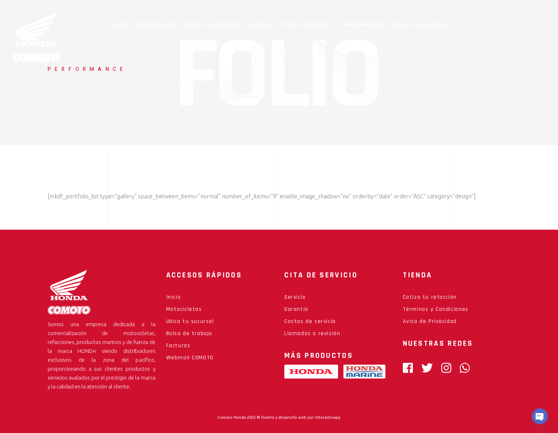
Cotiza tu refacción (430, 297)
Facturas (178, 345)
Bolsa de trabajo (189, 333)
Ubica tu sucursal (190, 321)
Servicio (295, 297)
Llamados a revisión (312, 333)
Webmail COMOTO (190, 357)
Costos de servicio (310, 321)
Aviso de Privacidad (430, 321)
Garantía (296, 309)
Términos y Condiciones (436, 309)
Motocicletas (184, 309)
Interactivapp (328, 417)
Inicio (173, 297)
